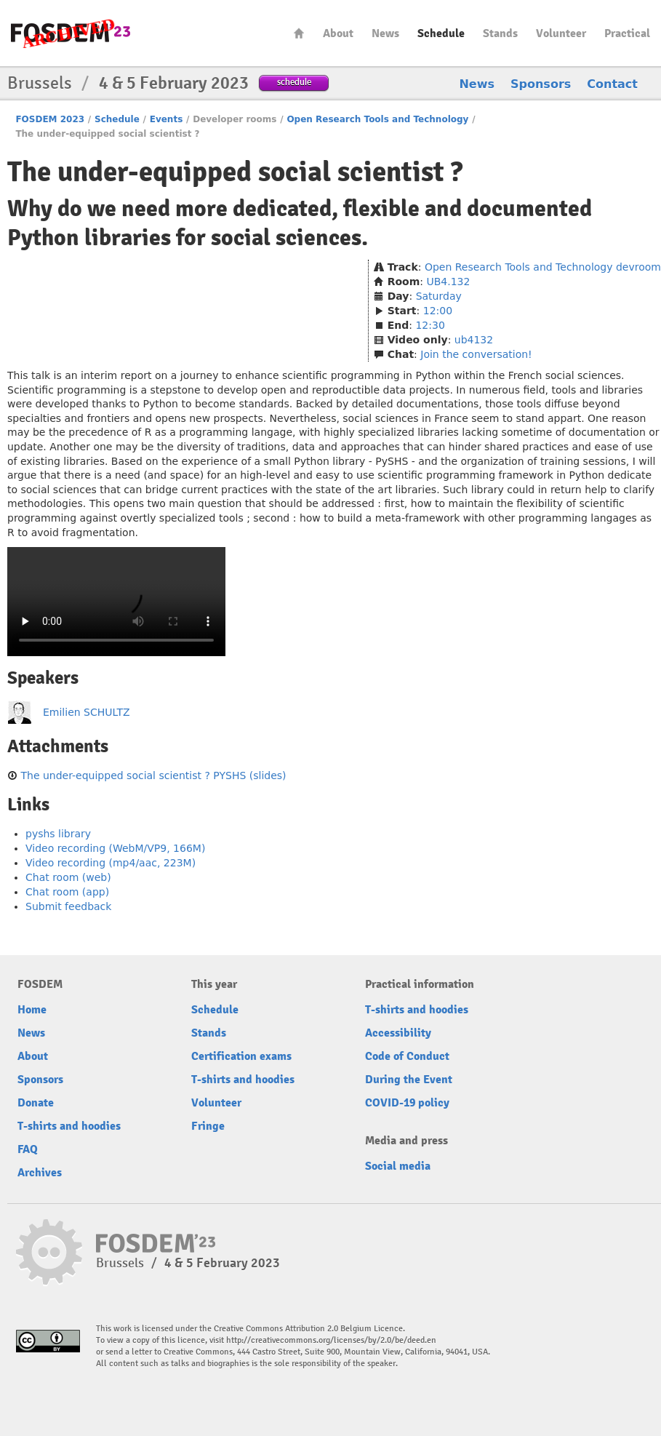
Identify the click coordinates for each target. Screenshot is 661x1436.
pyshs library (58, 833)
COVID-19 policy (407, 1103)
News (385, 33)
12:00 (437, 310)
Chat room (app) (67, 892)
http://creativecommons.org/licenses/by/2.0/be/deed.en (331, 1340)
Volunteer (561, 33)
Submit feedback (68, 906)
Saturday (439, 296)
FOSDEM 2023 (49, 119)
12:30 (429, 325)
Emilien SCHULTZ (86, 712)
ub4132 (473, 340)
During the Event (408, 1079)
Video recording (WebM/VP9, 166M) (115, 848)
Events (166, 119)
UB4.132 (448, 281)
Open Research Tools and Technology (377, 119)
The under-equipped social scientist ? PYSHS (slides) (153, 775)
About (338, 33)
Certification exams (241, 1056)
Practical (627, 33)
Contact (612, 84)
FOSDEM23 (70, 33)
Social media (397, 1166)
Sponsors (540, 84)
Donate (35, 1103)
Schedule (441, 33)
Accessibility (398, 1033)
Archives (39, 1172)
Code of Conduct (407, 1056)
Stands (500, 33)
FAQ (27, 1149)
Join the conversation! (476, 354)
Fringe (208, 1126)
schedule (294, 81)
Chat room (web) (68, 877)
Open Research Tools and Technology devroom (543, 267)
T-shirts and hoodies (69, 1126)
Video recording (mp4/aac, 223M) (110, 863)
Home (299, 33)
